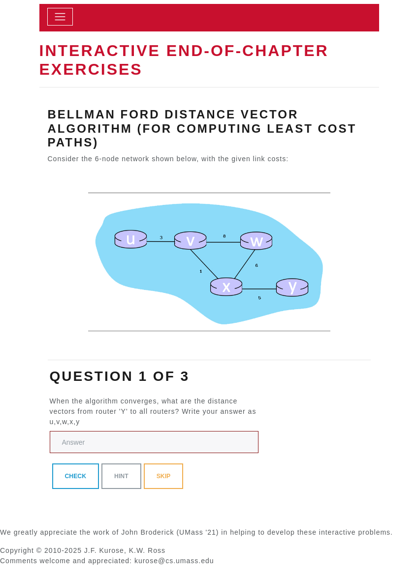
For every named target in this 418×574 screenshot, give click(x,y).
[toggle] (60, 17)
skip (164, 476)
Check (76, 476)
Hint (121, 476)
